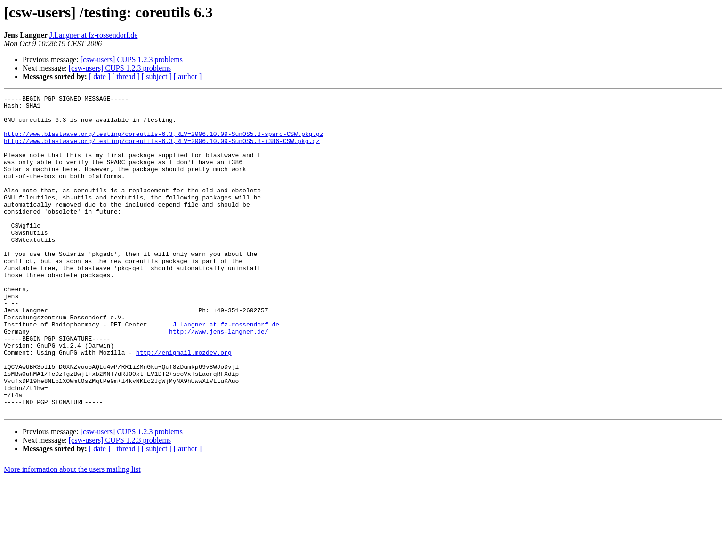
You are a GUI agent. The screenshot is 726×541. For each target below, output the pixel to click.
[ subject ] (157, 76)
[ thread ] (126, 76)
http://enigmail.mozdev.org (184, 404)
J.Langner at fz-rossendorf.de (93, 35)
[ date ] (99, 76)
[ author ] (188, 76)
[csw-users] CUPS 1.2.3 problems (132, 60)
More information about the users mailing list (72, 533)
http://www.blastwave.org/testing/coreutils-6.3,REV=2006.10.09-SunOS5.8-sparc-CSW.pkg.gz (163, 142)
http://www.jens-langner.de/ (218, 379)
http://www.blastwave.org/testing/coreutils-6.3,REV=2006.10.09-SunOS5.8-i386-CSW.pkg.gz (162, 150)
